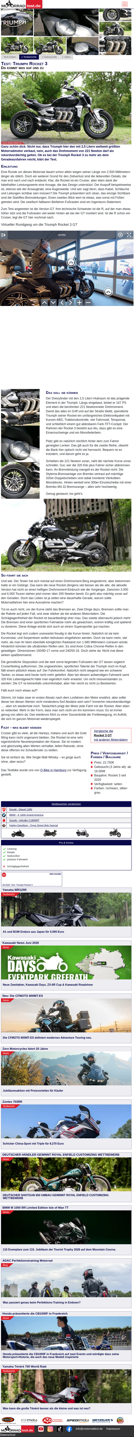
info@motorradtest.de (89, 1428)
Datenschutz (8, 1434)
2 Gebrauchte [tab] (49, 57)
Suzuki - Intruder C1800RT (24, 820)
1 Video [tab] (66, 57)
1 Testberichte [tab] (29, 57)
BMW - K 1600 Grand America (26, 815)
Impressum (113, 1428)
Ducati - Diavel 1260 (20, 809)
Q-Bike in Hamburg (53, 770)
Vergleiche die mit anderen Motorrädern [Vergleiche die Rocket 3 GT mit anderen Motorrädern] (111, 735)
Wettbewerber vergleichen (66, 804)
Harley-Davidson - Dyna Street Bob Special (33, 825)
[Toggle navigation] (125, 4)
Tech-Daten (9, 57)
